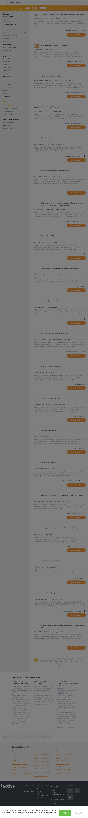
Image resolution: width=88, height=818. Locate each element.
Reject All (78, 813)
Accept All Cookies (65, 813)
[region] (44, 812)
